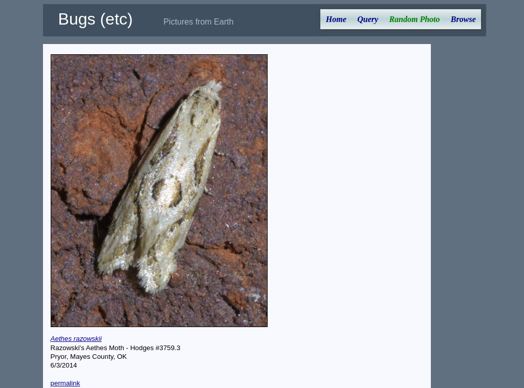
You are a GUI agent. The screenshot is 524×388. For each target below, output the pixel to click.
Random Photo (414, 19)
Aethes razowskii (76, 338)
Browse (463, 19)
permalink (65, 383)
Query (367, 19)
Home (336, 19)
